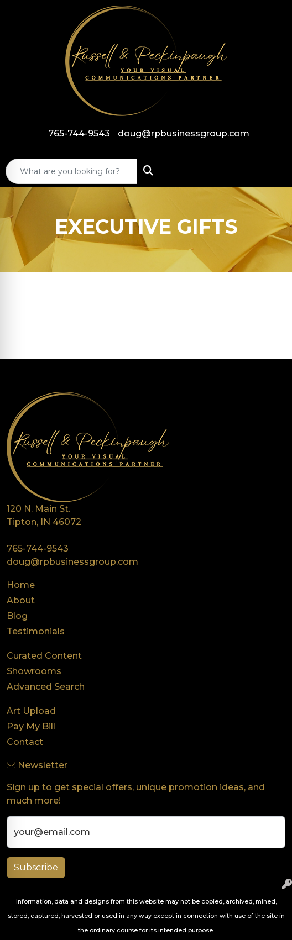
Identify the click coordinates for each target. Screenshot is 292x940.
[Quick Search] (71, 171)
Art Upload (31, 711)
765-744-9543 (79, 133)
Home (21, 585)
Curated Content (44, 655)
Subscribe (36, 867)
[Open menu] (270, 171)
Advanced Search (46, 686)
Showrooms (34, 671)
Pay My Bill (31, 726)
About (21, 600)
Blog (17, 616)
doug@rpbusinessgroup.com (183, 133)
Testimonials (36, 631)
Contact (25, 742)
